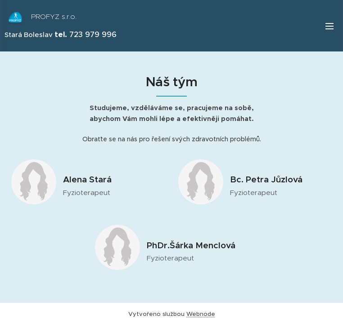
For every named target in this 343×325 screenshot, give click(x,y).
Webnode (200, 314)
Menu (329, 26)
